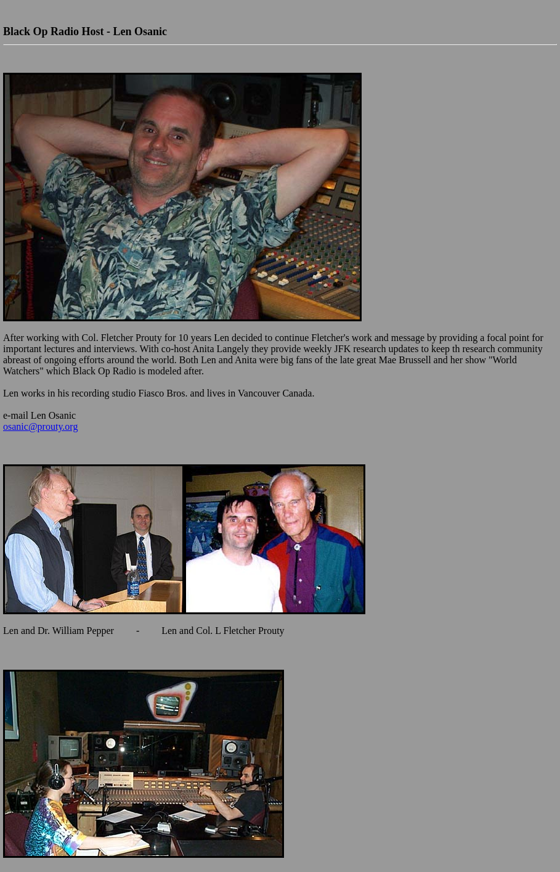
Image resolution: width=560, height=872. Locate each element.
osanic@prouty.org (40, 426)
